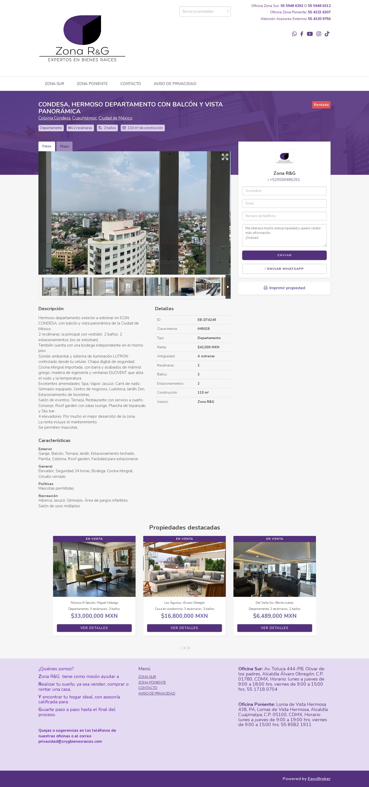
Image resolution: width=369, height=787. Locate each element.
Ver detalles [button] (94, 628)
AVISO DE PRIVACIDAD (175, 83)
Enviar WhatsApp (284, 268)
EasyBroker (319, 779)
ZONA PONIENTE (92, 83)
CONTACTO (130, 83)
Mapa (64, 146)
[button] (45, 588)
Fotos (46, 146)
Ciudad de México (115, 118)
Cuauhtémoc (84, 118)
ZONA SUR (54, 83)
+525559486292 (285, 179)
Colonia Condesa (54, 118)
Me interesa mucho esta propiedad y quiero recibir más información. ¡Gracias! (284, 235)
